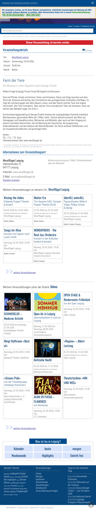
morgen (77, 26)
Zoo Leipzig (20, 486)
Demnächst (7, 474)
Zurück (89, 50)
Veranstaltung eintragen (47, 490)
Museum (23, 483)
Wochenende (14, 489)
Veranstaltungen (17, 36)
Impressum (34, 507)
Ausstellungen (14, 483)
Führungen (18, 477)
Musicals (7, 489)
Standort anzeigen (11, 180)
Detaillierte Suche (88, 26)
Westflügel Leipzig (43, 36)
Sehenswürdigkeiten (9, 494)
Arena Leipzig (10, 491)
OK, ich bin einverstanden (13, 15)
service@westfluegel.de (23, 176)
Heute (7, 476)
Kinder (23, 473)
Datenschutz (23, 507)
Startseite (6, 36)
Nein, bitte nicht (33, 15)
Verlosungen (7, 486)
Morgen (16, 494)
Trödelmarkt (22, 491)
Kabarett (15, 473)
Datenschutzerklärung (81, 12)
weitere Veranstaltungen (20, 272)
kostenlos (40, 479)
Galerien (12, 477)
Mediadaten (11, 507)
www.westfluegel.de (23, 172)
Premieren (13, 486)
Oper (18, 480)
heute (70, 26)
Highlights (11, 479)
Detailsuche (41, 487)
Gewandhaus (23, 489)
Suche (27, 36)
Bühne (33, 36)
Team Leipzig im (47, 507)
